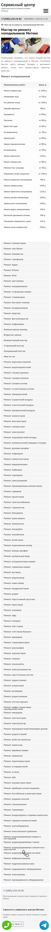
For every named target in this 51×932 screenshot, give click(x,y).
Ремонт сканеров (12, 610)
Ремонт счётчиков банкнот (17, 631)
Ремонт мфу (10, 615)
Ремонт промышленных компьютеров (23, 486)
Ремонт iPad (10, 275)
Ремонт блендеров (13, 513)
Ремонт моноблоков (14, 534)
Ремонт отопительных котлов (19, 388)
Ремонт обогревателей (15, 394)
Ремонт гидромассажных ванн (19, 863)
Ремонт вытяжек (12, 572)
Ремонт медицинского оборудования (22, 869)
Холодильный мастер (14, 351)
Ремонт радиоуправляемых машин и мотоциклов (22, 837)
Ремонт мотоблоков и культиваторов (22, 793)
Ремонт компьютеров (15, 243)
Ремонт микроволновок (15, 464)
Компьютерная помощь (15, 329)
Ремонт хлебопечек (14, 523)
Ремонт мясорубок (13, 529)
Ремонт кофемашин (14, 324)
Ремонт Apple (11, 264)
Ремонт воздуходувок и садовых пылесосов (26, 815)
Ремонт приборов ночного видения (21, 788)
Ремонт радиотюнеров (15, 696)
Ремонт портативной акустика (19, 599)
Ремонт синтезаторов (15, 718)
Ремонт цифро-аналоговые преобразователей (17, 708)
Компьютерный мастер (15, 340)
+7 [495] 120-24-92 (11, 18)
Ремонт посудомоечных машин (19, 561)
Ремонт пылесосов (13, 745)
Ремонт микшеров (13, 712)
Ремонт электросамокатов (17, 669)
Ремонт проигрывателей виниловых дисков (25, 728)
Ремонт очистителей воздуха (19, 405)
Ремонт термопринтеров (16, 642)
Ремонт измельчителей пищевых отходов (25, 442)
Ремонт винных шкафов (16, 550)
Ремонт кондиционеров (16, 307)
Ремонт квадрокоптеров (16, 588)
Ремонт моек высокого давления (20, 831)
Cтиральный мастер (14, 345)
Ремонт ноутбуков (13, 248)
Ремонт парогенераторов (17, 761)
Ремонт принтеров (13, 604)
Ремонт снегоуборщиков (16, 825)
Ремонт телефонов (13, 259)
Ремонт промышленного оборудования (23, 879)
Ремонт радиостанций (15, 734)
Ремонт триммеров (13, 809)
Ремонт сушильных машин (17, 566)
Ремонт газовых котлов (15, 383)
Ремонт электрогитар (15, 723)
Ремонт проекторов (14, 496)
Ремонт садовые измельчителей (20, 820)
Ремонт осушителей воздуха (18, 399)
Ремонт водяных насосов (16, 799)
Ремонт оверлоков (13, 755)
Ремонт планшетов (13, 254)
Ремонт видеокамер (14, 577)
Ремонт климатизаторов (16, 459)
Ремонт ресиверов (13, 691)
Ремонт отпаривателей (16, 766)
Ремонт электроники (14, 874)
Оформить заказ (12, 924)
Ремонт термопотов (14, 507)
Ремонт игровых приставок (17, 782)
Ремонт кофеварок (13, 453)
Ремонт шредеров (13, 637)
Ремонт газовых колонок (16, 378)
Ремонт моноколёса (14, 664)
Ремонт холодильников (15, 286)
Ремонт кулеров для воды (17, 556)
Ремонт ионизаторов (14, 415)
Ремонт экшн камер (14, 583)
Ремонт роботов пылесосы (17, 739)
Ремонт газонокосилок (15, 804)
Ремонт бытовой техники (17, 302)
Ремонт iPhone (11, 270)
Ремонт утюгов (11, 772)
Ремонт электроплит (14, 432)
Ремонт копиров (12, 620)
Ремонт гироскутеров (15, 653)
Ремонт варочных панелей (17, 361)
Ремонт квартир (12, 313)
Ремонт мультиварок (14, 518)
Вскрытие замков (12, 334)
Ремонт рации (11, 593)
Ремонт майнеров (13, 469)
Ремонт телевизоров (14, 297)
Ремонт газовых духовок (16, 372)
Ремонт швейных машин (16, 750)
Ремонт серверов (12, 491)
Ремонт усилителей (14, 685)
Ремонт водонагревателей (17, 367)
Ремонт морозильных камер (18, 545)
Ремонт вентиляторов (15, 421)
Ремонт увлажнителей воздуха (19, 410)
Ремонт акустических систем (18, 674)
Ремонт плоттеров (13, 626)
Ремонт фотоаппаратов (16, 318)
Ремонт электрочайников (17, 502)
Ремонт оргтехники (14, 281)
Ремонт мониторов (13, 540)
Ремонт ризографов (14, 647)
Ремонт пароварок (13, 475)
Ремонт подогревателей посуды (20, 437)
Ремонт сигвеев (12, 658)
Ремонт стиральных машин (17, 291)
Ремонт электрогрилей (15, 480)
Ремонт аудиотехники (15, 680)
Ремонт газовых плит (14, 426)
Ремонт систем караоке (16, 701)
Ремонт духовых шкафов (16, 448)
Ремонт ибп (10, 777)
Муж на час (9, 356)
